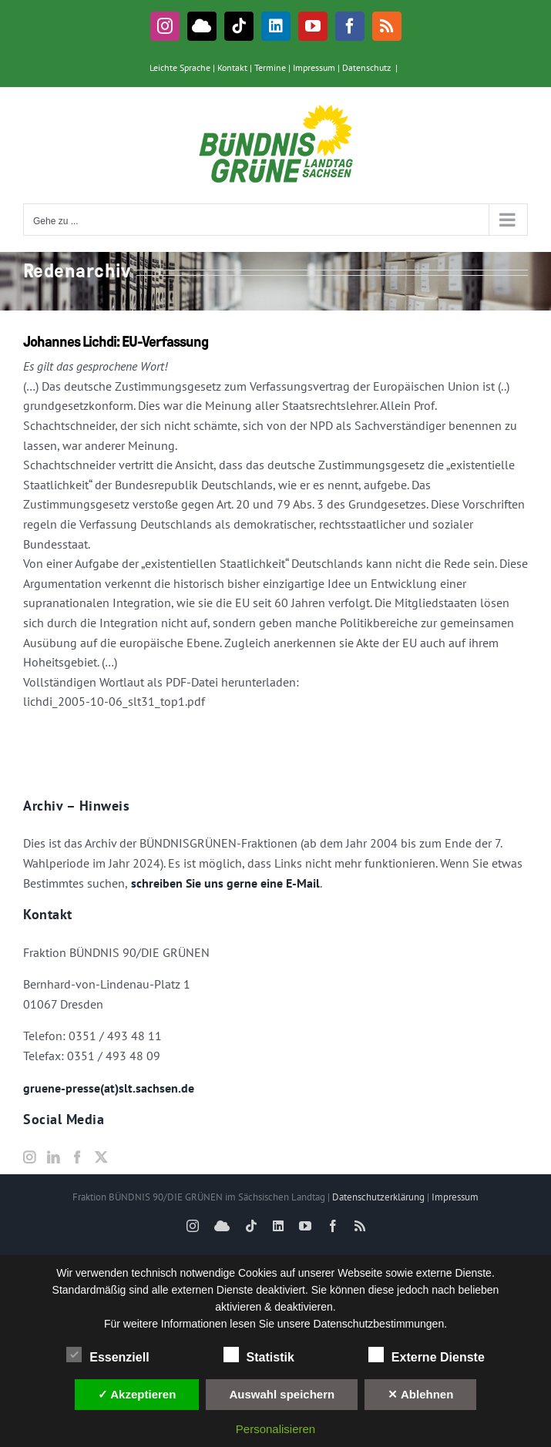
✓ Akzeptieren (137, 1394)
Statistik (258, 1355)
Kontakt (232, 67)
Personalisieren (275, 1428)
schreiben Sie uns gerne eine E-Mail (224, 883)
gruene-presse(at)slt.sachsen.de (108, 1088)
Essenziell (107, 1355)
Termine (270, 67)
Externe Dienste (426, 1355)
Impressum (314, 67)
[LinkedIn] (53, 1157)
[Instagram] (29, 1157)
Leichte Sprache (180, 67)
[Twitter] (101, 1157)
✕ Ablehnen (420, 1394)
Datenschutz (366, 67)
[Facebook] (77, 1157)
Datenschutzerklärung (378, 1197)
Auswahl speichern (281, 1394)
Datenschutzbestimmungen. (381, 1324)
